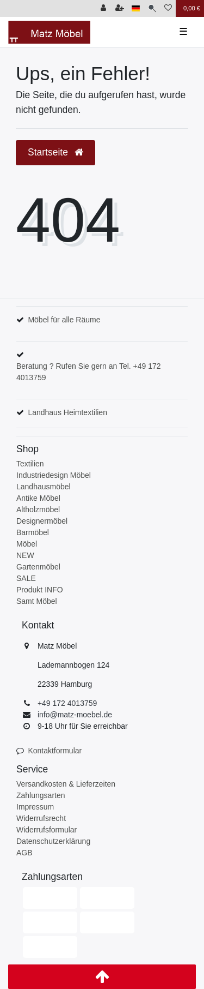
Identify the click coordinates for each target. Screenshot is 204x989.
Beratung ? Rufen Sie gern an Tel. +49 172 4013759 (88, 372)
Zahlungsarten (40, 795)
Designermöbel (41, 521)
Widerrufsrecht (41, 818)
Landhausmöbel (43, 486)
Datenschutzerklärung (53, 841)
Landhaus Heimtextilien (67, 412)
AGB (24, 852)
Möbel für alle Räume (64, 319)
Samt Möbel (36, 601)
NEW (25, 555)
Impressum (35, 806)
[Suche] (152, 8)
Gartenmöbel (38, 566)
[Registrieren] (120, 8)
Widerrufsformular (46, 829)
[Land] (136, 8)
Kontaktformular (55, 750)
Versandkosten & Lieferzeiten (65, 784)
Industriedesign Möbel (53, 475)
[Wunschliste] (168, 8)
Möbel (26, 544)
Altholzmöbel (38, 509)
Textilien (30, 463)
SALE (26, 578)
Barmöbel (32, 532)
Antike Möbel (38, 498)
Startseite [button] (55, 152)
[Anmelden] (103, 8)
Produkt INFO (39, 589)
